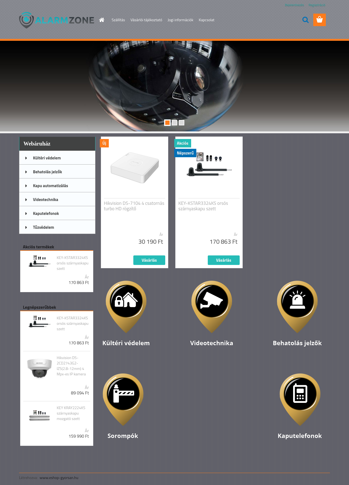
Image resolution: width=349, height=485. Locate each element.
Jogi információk (180, 20)
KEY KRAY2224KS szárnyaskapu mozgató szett (71, 413)
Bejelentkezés (294, 4)
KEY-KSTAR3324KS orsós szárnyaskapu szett (73, 263)
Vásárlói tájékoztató (146, 20)
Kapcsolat (207, 20)
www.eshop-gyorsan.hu (59, 477)
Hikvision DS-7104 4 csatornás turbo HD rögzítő (134, 205)
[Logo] (56, 20)
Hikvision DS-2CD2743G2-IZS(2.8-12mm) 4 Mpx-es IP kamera (71, 366)
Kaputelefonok (46, 213)
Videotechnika (45, 199)
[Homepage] (101, 20)
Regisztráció (317, 4)
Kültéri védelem (47, 158)
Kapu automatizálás (50, 186)
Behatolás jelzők (47, 172)
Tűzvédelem (43, 227)
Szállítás (118, 20)
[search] (305, 20)
